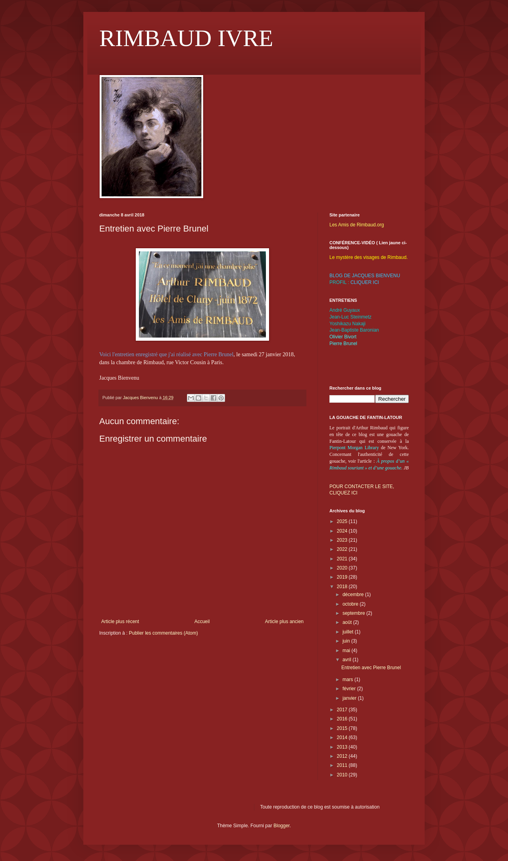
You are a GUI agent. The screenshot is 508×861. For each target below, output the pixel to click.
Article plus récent (120, 621)
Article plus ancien (284, 621)
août (348, 622)
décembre (354, 594)
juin (347, 641)
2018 (343, 586)
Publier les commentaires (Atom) (163, 633)
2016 (343, 719)
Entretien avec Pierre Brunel (371, 667)
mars (348, 679)
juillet (349, 632)
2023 (343, 540)
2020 (343, 568)
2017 (343, 709)
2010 (343, 775)
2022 (343, 549)
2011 (343, 765)
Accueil (202, 621)
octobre (351, 604)
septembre (354, 613)
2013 (343, 747)
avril (347, 659)
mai (347, 650)
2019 (343, 577)
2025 (343, 521)
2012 (343, 756)
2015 (343, 728)
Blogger (281, 825)
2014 (343, 737)
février (350, 688)
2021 (343, 559)
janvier (350, 698)
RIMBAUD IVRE (186, 38)
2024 (343, 531)
